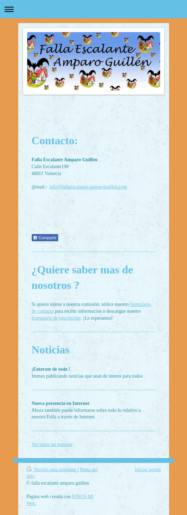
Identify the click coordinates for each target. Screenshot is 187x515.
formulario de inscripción (56, 318)
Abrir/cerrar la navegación (93, 9)
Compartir (45, 237)
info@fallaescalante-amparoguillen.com (88, 187)
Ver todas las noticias (52, 444)
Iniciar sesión (147, 469)
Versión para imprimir (52, 469)
